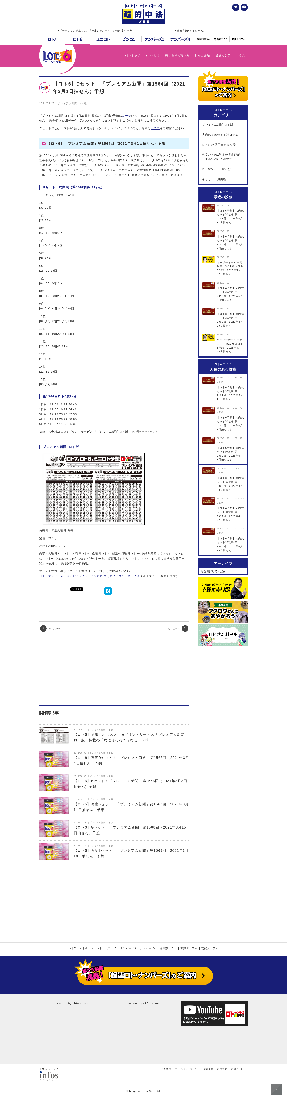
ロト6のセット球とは (216, 169)
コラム (240, 55)
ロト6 (83, 948)
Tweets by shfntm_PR (73, 1003)
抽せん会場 (202, 55)
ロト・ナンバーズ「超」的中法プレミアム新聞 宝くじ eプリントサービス (89, 576)
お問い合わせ (238, 1069)
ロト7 (72, 948)
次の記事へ (178, 628)
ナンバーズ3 (128, 948)
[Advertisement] (114, 668)
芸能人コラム (209, 948)
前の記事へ (50, 628)
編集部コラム (168, 948)
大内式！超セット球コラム (220, 134)
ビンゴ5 (111, 948)
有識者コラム (188, 948)
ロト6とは (153, 55)
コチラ (126, 115)
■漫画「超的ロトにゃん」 (190, 30)
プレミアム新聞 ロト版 (217, 124)
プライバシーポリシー (187, 1069)
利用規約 (222, 1069)
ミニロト (96, 948)
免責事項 (208, 1069)
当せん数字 (223, 55)
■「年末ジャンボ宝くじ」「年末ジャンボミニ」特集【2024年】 (96, 30)
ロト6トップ (131, 55)
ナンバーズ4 (148, 948)
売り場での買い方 (177, 55)
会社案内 (166, 1069)
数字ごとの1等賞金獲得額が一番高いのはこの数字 (221, 157)
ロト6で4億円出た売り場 (219, 144)
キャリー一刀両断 (214, 179)
